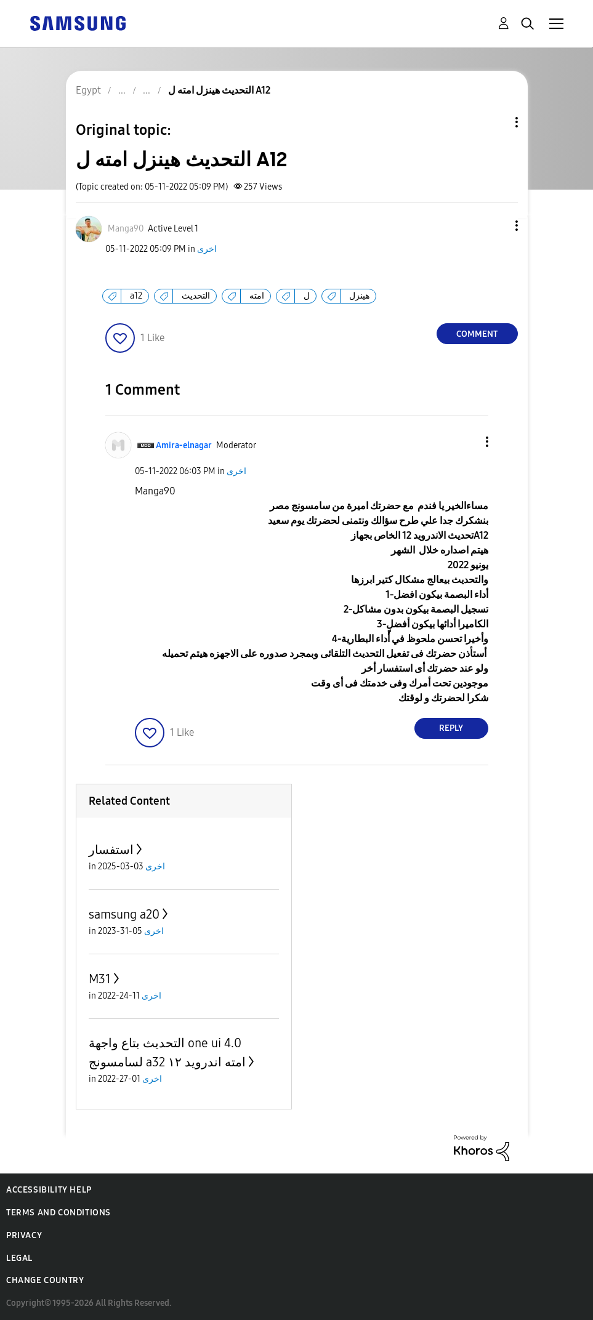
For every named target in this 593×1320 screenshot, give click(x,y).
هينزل (359, 296)
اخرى (207, 249)
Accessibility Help (49, 1190)
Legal (19, 1258)
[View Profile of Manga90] (125, 228)
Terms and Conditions (58, 1212)
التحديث (196, 296)
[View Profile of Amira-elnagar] (184, 445)
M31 (100, 979)
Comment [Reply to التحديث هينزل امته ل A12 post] (477, 334)
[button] (496, 225)
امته (256, 296)
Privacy (24, 1235)
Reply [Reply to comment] (451, 728)
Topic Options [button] (496, 122)
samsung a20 (124, 914)
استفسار (111, 849)
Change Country (45, 1280)
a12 (136, 296)
